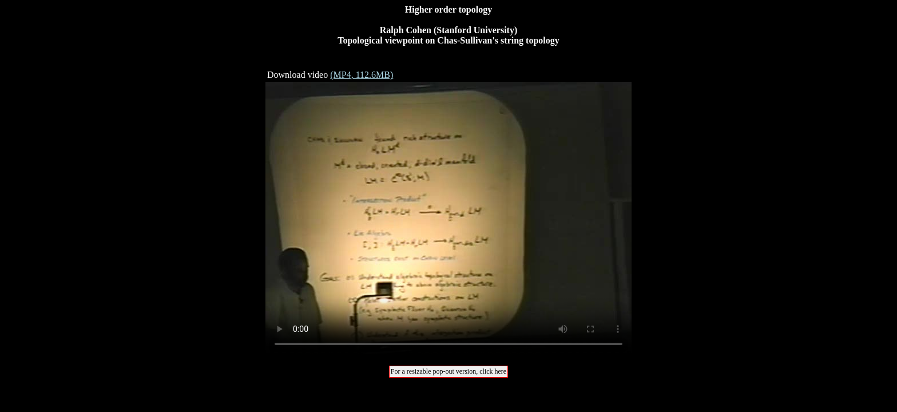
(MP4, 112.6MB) (361, 75)
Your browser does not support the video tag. (448, 219)
